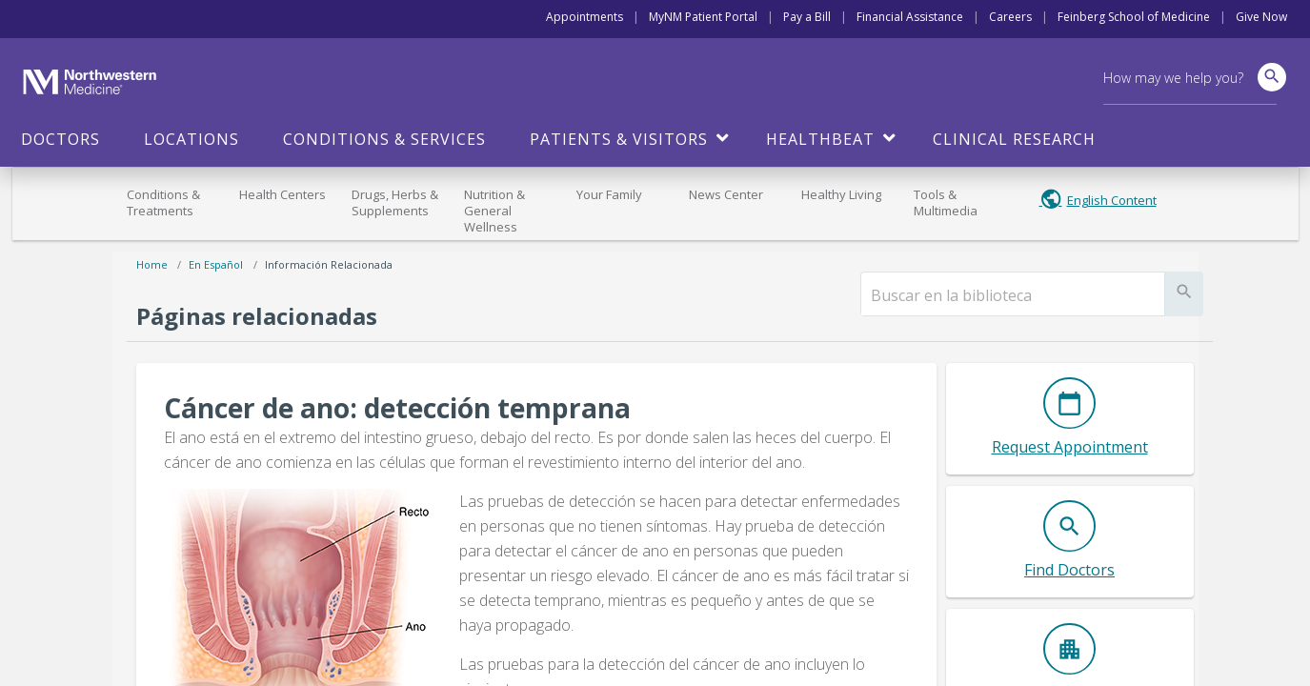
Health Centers (282, 194)
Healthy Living (841, 194)
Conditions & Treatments (163, 202)
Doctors (60, 139)
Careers (1010, 17)
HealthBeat (820, 139)
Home (152, 264)
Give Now (1261, 17)
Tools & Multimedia (945, 202)
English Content (1112, 200)
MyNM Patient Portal (703, 17)
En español (216, 264)
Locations (191, 139)
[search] (1012, 295)
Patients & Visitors (619, 139)
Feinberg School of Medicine (1134, 17)
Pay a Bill (807, 17)
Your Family (609, 194)
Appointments (584, 17)
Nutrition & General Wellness (494, 210)
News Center (726, 194)
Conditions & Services (384, 139)
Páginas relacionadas (256, 316)
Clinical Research (1014, 139)
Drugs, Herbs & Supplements (395, 202)
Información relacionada (329, 264)
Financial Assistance (910, 17)
